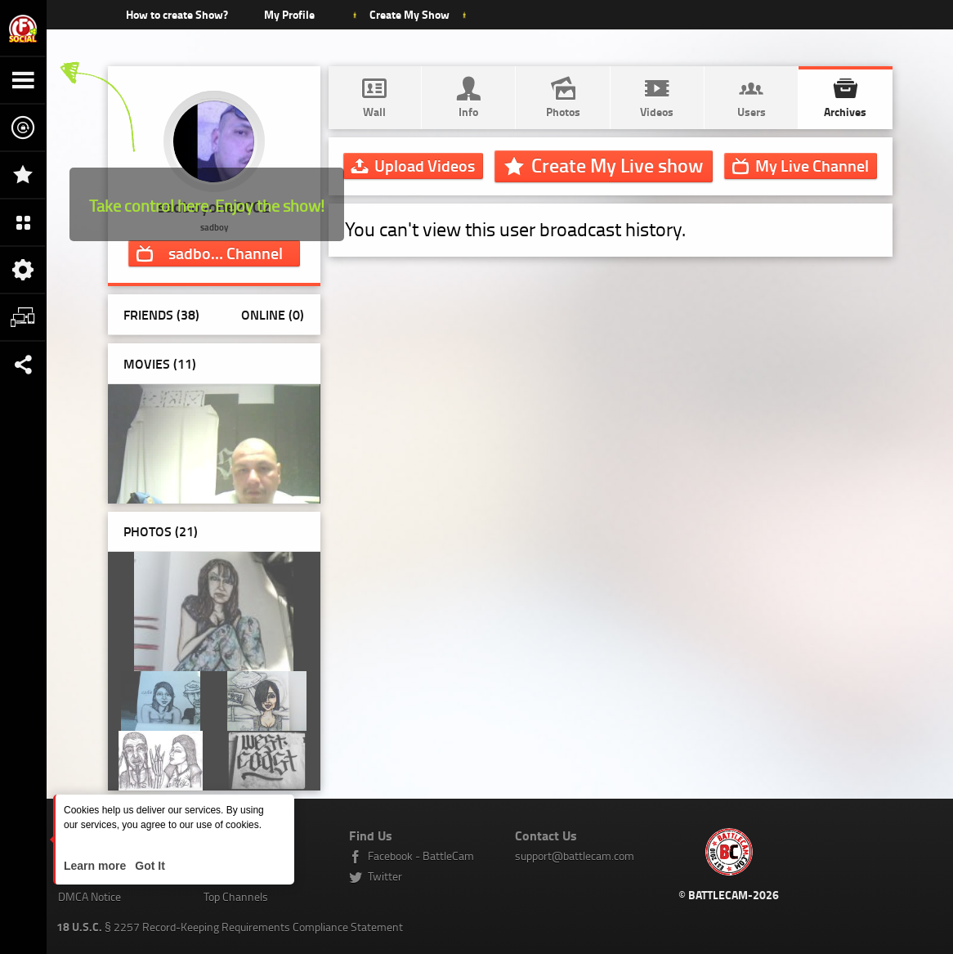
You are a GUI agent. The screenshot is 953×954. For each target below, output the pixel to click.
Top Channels (236, 896)
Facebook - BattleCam (421, 855)
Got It (148, 865)
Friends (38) (161, 314)
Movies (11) (159, 363)
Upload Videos (424, 165)
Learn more (96, 865)
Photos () (160, 531)
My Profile (289, 14)
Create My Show (408, 14)
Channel (225, 252)
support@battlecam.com (574, 855)
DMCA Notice (89, 896)
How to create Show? (177, 14)
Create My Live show (617, 165)
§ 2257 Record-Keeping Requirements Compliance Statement (229, 926)
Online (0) (272, 314)
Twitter (385, 876)
